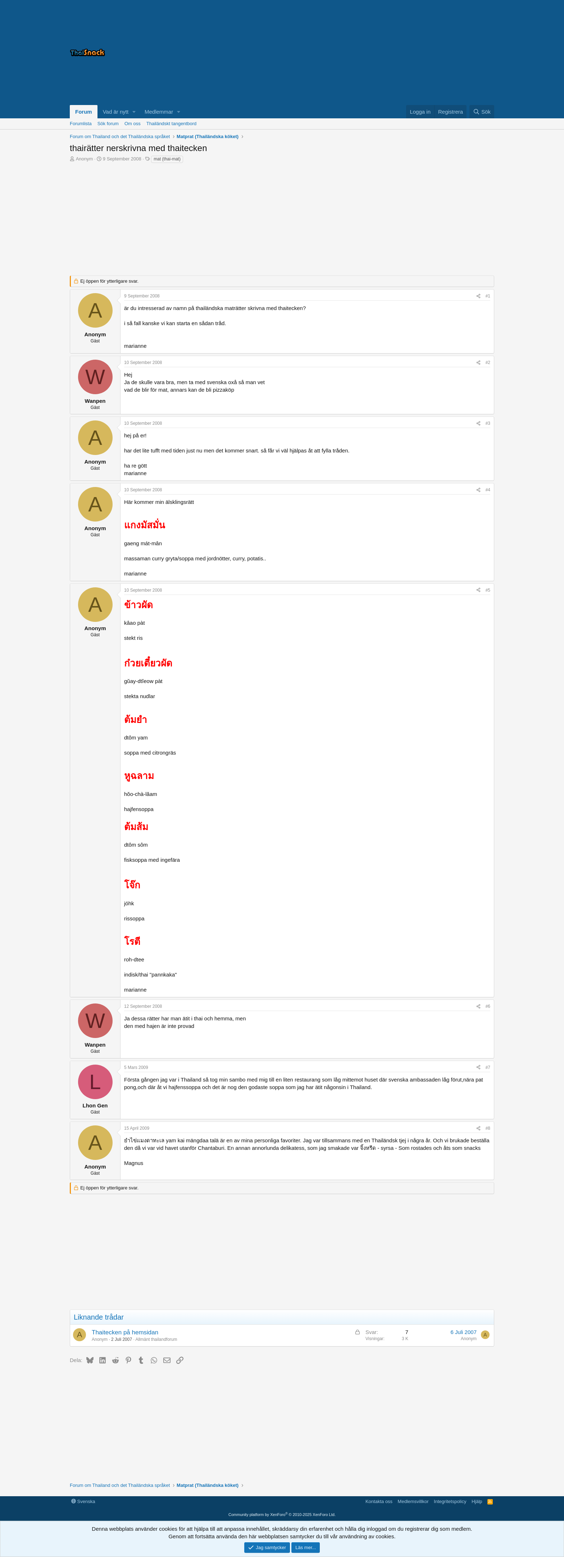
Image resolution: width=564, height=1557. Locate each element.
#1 (488, 296)
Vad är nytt (115, 112)
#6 (488, 1006)
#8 (488, 1128)
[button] (134, 111)
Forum (83, 112)
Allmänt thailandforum (156, 1339)
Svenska (83, 1501)
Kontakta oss (378, 1501)
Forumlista (81, 123)
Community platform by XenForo (282, 1514)
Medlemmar (159, 112)
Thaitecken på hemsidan (125, 1332)
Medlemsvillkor (413, 1501)
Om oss (132, 123)
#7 (488, 1067)
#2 (488, 362)
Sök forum (108, 123)
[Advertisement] (404, 52)
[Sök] (481, 111)
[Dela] (478, 296)
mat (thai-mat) (167, 158)
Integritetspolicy (450, 1501)
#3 (488, 423)
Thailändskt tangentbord (171, 123)
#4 (488, 489)
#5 (488, 590)
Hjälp (477, 1501)
